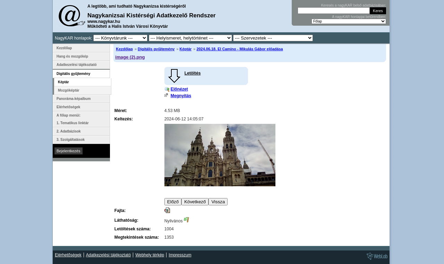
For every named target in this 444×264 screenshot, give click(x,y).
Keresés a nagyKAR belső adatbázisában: (353, 5)
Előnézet (179, 89)
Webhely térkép (149, 255)
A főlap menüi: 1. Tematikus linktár (73, 119)
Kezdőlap (124, 49)
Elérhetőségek (68, 107)
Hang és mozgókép (72, 56)
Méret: (120, 110)
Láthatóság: (126, 220)
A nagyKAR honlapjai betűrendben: (359, 17)
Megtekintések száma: (136, 237)
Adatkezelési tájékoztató (77, 65)
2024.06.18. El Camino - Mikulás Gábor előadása (239, 49)
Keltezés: (123, 119)
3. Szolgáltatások (71, 140)
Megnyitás (181, 95)
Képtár (186, 49)
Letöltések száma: (132, 229)
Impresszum (180, 255)
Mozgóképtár (68, 90)
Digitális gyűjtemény (156, 49)
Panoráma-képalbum (74, 99)
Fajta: (120, 210)
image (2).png (130, 57)
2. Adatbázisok (69, 131)
